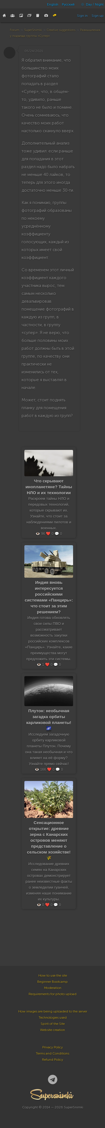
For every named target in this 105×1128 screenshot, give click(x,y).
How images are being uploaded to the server (52, 1011)
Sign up (98, 16)
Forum (14, 30)
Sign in (82, 16)
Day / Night (91, 4)
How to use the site (52, 975)
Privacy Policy (52, 1047)
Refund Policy (52, 1060)
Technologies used (53, 1018)
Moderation (52, 988)
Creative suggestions (61, 30)
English (52, 4)
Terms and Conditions (52, 1053)
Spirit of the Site (53, 1024)
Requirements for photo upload (52, 994)
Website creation (52, 1030)
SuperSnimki (33, 30)
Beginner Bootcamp (52, 982)
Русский (68, 4)
